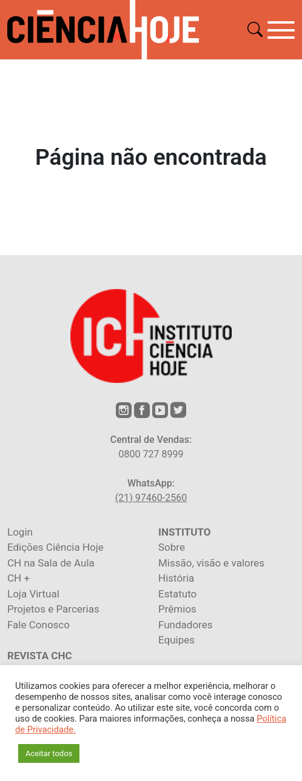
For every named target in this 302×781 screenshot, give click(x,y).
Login (20, 532)
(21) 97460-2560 (151, 497)
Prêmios (177, 609)
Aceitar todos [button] (48, 753)
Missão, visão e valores (211, 563)
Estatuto (177, 594)
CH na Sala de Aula (51, 563)
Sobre (171, 547)
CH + (18, 578)
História (176, 578)
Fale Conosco (38, 625)
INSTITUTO (184, 532)
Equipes (176, 640)
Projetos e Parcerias (53, 609)
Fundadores (185, 625)
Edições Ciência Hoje (55, 547)
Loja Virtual (33, 594)
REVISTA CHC (39, 656)
